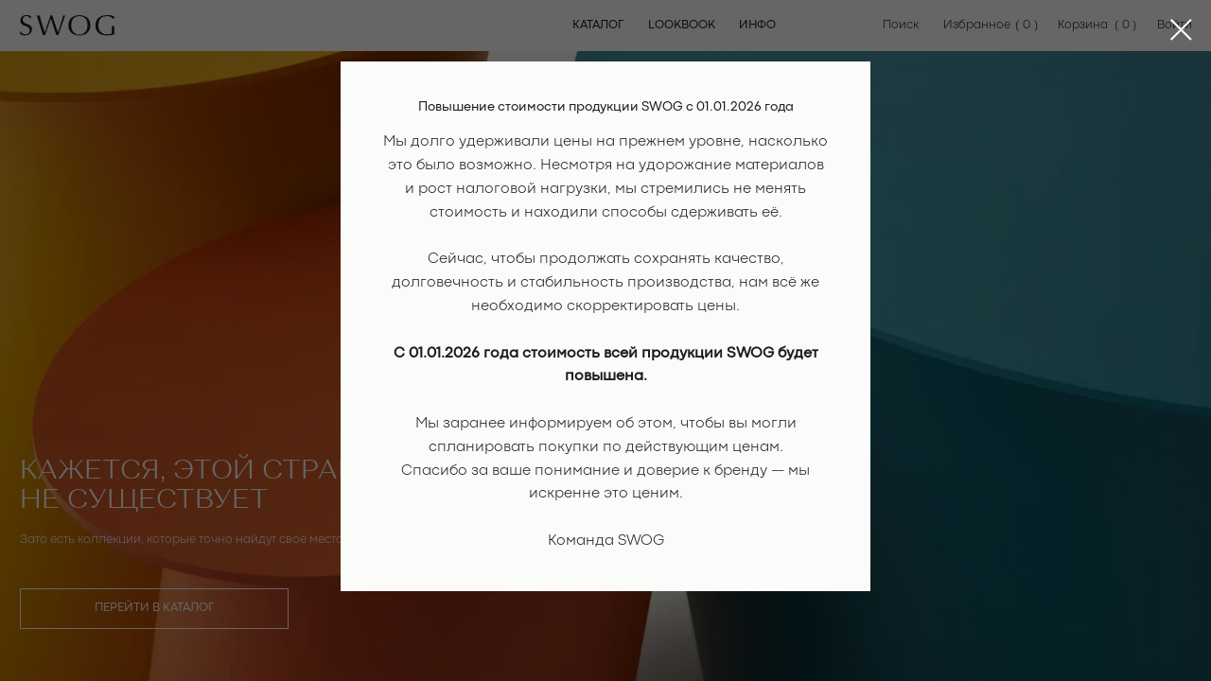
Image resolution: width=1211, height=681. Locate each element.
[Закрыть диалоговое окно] (1181, 29)
